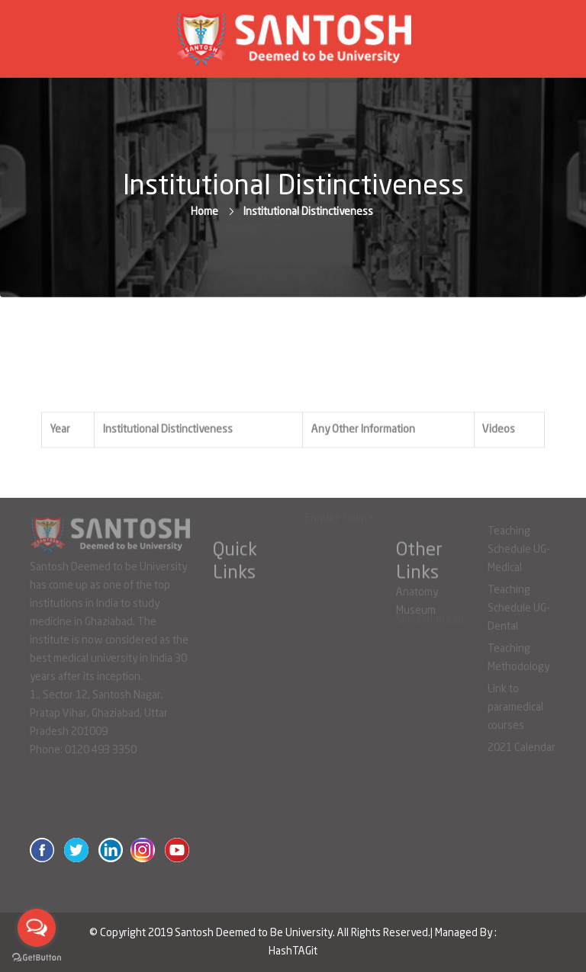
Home (204, 212)
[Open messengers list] (37, 928)
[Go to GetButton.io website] (36, 956)
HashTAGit (293, 951)
